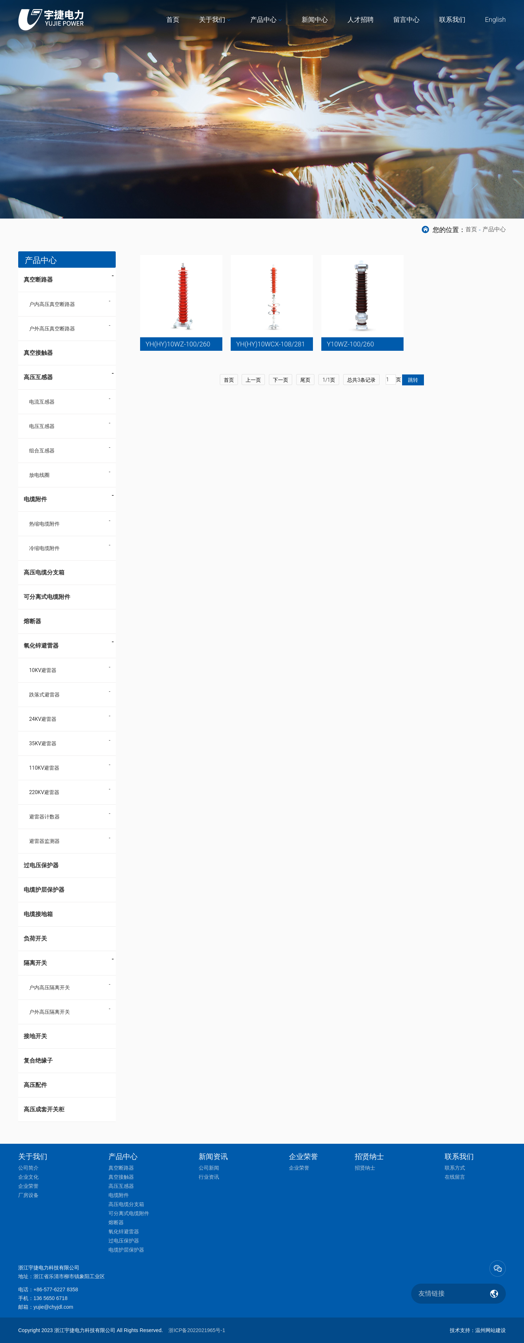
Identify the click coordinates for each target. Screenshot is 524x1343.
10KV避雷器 (42, 670)
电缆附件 (69, 497)
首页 (172, 19)
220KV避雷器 (44, 792)
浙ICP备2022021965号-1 (196, 1330)
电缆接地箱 (38, 914)
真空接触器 (38, 352)
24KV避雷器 (42, 719)
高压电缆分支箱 (44, 572)
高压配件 (35, 1084)
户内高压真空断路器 (52, 304)
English (495, 19)
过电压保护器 (41, 865)
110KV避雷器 (44, 768)
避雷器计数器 (44, 817)
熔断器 (32, 621)
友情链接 (431, 1293)
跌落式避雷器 (44, 695)
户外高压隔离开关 (49, 1012)
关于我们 (212, 19)
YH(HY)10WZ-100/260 (178, 344)
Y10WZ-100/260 (350, 344)
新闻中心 (315, 19)
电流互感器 (42, 402)
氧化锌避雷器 (69, 643)
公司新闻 (209, 1168)
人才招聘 (361, 19)
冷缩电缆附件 (44, 548)
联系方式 (455, 1168)
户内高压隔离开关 (49, 987)
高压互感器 (69, 375)
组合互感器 (42, 450)
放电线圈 (39, 475)
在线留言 (455, 1177)
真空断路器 (69, 277)
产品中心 (263, 19)
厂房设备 (28, 1195)
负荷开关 (35, 938)
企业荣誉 (28, 1186)
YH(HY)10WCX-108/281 (270, 344)
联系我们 (452, 19)
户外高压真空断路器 (52, 328)
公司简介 (28, 1168)
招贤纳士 (365, 1168)
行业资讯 (209, 1177)
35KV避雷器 (42, 743)
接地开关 (35, 1036)
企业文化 (28, 1177)
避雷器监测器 (44, 841)
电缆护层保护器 (44, 889)
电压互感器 (42, 426)
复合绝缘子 (38, 1060)
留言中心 (406, 19)
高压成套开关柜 (44, 1109)
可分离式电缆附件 (47, 596)
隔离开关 (69, 960)
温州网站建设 (490, 1330)
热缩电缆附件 (44, 524)
